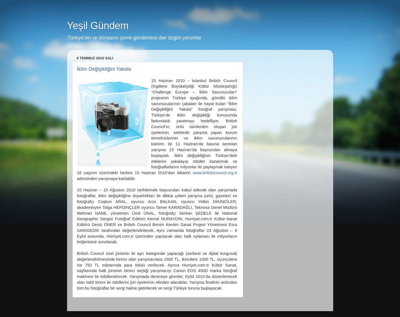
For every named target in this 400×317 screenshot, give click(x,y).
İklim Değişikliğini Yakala (104, 69)
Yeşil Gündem (98, 25)
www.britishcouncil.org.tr (215, 173)
